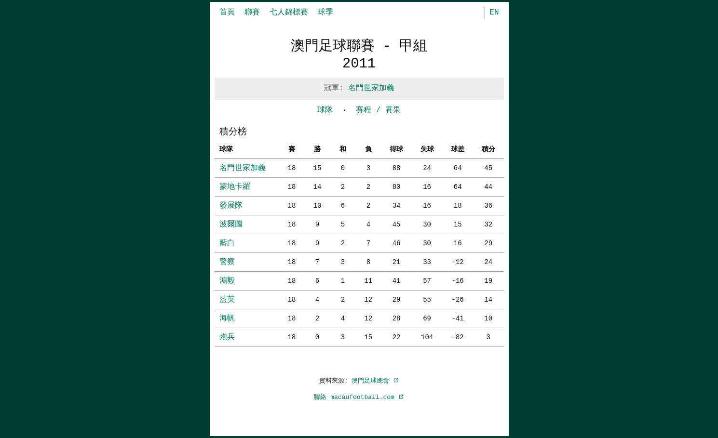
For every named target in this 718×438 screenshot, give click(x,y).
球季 (325, 12)
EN (494, 12)
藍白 (227, 243)
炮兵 (227, 337)
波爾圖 (231, 224)
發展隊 (231, 205)
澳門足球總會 (375, 380)
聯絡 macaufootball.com (359, 397)
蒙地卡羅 (234, 187)
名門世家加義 (371, 88)
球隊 (325, 110)
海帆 (227, 318)
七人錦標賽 (289, 12)
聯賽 (252, 12)
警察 (227, 262)
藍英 (227, 299)
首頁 (227, 12)
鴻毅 (227, 281)
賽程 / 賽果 (378, 110)
